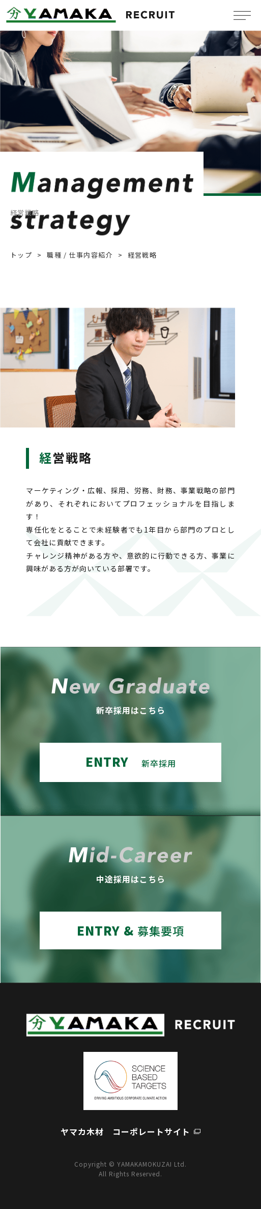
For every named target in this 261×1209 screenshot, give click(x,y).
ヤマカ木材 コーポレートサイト (125, 1131)
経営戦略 (142, 255)
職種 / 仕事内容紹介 (79, 255)
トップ (21, 255)
